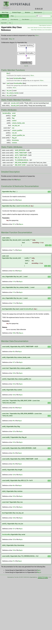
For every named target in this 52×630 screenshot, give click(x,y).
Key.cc (21, 224)
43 (13, 453)
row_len (14, 133)
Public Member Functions (45, 25)
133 (14, 442)
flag (13, 118)
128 (14, 518)
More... (37, 35)
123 (14, 539)
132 (14, 384)
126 (14, 395)
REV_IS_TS (18, 157)
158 (14, 333)
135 (14, 496)
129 (14, 507)
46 (13, 485)
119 (14, 281)
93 (13, 200)
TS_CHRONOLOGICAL (21, 160)
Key (10, 22)
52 (13, 271)
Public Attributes (47, 27)
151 (14, 224)
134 (14, 550)
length (14, 115)
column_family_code (18, 123)
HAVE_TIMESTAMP (21, 153)
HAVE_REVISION (20, 150)
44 (13, 464)
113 (14, 303)
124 (14, 474)
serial (13, 113)
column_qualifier (17, 130)
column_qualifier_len (18, 135)
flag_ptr (14, 138)
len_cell (9, 95)
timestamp (15, 140)
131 (14, 528)
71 (13, 250)
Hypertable (4, 22)
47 (13, 561)
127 (14, 362)
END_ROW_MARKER (21, 162)
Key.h (11, 39)
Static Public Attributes (36, 29)
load (8, 83)
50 (13, 408)
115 (14, 292)
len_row (9, 90)
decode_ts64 (15, 105)
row (13, 128)
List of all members (47, 29)
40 (12, 179)
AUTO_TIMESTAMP (21, 155)
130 (14, 373)
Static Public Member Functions (35, 27)
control (14, 120)
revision (14, 142)
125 (14, 431)
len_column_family (12, 93)
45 (13, 351)
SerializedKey (18, 78)
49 (13, 420)
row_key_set (16, 125)
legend (26, 65)
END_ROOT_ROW (20, 165)
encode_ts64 (15, 103)
